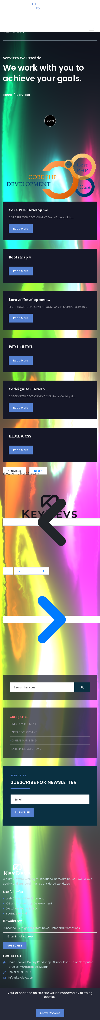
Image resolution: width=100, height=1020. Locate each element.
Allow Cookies (50, 1013)
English (63, 14)
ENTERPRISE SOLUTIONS (26, 748)
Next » (38, 471)
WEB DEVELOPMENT (24, 724)
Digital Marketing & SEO (21, 908)
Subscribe (14, 945)
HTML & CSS (20, 436)
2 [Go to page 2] (20, 571)
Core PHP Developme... (30, 210)
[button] (91, 28)
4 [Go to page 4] (44, 571)
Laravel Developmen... (29, 299)
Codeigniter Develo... (28, 389)
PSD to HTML (21, 347)
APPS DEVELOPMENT (24, 732)
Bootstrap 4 (20, 257)
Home (7, 94)
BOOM (50, 120)
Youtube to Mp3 (16, 913)
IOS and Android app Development (29, 903)
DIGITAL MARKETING (24, 740)
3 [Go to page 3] (32, 571)
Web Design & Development (25, 898)
